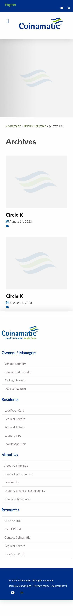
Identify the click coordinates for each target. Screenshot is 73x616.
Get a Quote (12, 520)
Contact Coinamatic (17, 537)
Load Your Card (14, 410)
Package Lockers (15, 380)
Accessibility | (59, 585)
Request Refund (14, 427)
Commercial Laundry (17, 372)
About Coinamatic (16, 465)
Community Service (17, 499)
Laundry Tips (12, 435)
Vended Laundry (15, 363)
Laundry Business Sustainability (24, 490)
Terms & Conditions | (20, 585)
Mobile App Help (15, 444)
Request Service (14, 418)
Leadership (11, 482)
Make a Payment (15, 388)
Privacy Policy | (41, 585)
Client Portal (12, 529)
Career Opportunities (18, 474)
